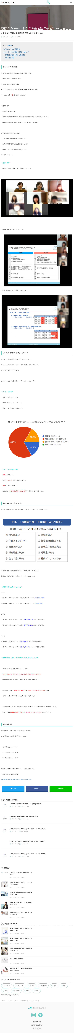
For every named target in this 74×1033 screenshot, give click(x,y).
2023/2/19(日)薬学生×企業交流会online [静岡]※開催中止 (26, 804)
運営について (37, 1022)
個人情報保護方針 (37, 1025)
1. (12, 49)
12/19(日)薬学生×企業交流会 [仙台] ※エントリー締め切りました (28, 854)
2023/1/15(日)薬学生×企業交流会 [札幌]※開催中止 (24, 816)
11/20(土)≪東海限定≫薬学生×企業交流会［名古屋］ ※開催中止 (28, 841)
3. (14, 55)
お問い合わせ (37, 1028)
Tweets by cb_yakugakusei (10, 995)
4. (9, 58)
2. (17, 52)
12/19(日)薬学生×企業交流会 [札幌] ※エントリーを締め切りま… (28, 829)
